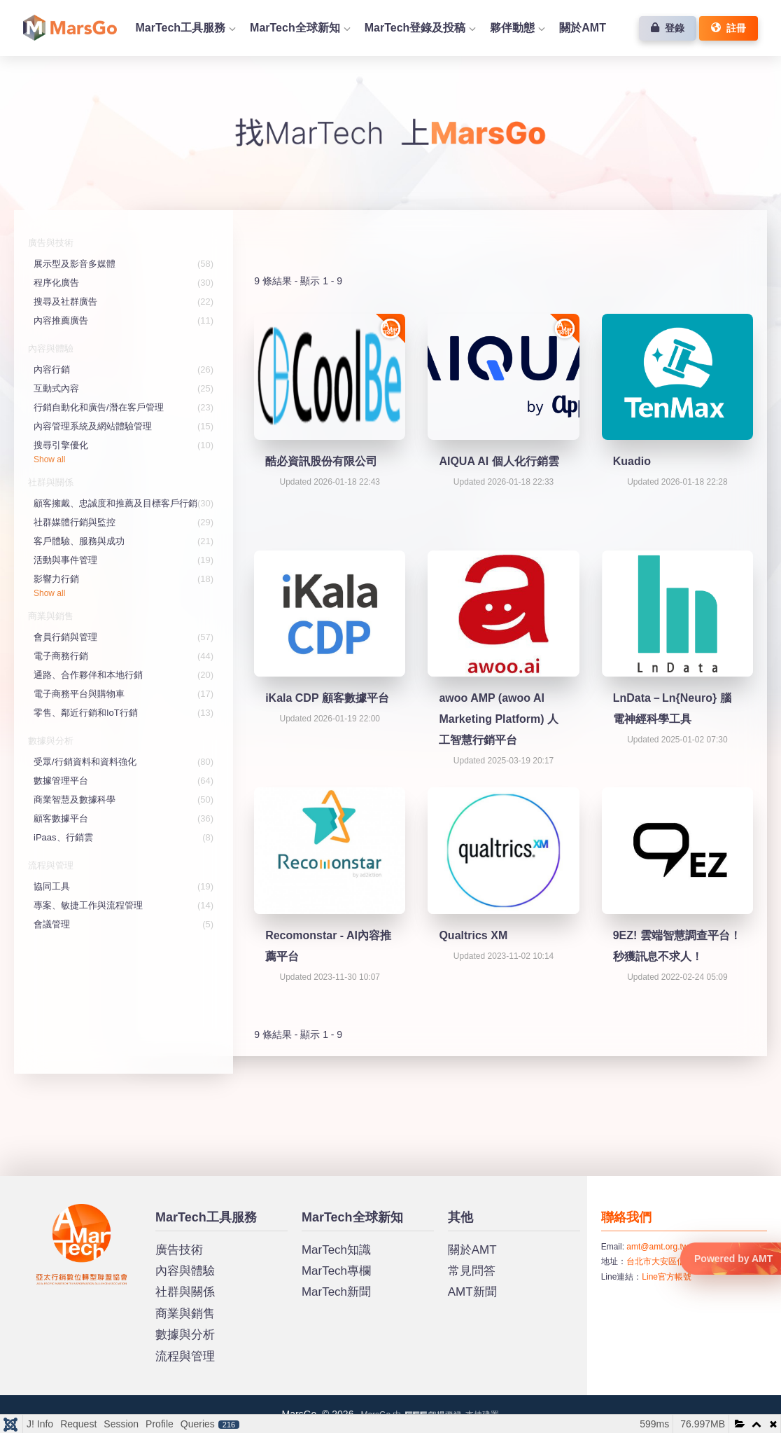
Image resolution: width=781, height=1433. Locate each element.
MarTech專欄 (336, 1271)
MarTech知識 (336, 1250)
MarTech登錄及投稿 (415, 28)
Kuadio (632, 461)
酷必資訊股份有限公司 (321, 461)
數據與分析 (185, 1334)
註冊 (728, 28)
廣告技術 (179, 1250)
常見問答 (471, 1271)
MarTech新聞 (336, 1292)
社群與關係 (185, 1292)
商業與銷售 (185, 1313)
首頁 (70, 27)
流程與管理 (185, 1356)
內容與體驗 (185, 1271)
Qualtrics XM (473, 935)
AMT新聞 (472, 1292)
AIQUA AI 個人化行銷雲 (498, 461)
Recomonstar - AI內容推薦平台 (328, 945)
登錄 (667, 28)
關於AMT (582, 28)
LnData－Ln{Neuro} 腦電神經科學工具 (672, 708)
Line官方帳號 (666, 1277)
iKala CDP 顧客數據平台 (327, 698)
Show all (49, 459)
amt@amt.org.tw (657, 1247)
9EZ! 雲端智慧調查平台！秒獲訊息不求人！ (677, 945)
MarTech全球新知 (295, 28)
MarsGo (51, 1209)
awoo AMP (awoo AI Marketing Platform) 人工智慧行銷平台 (498, 719)
